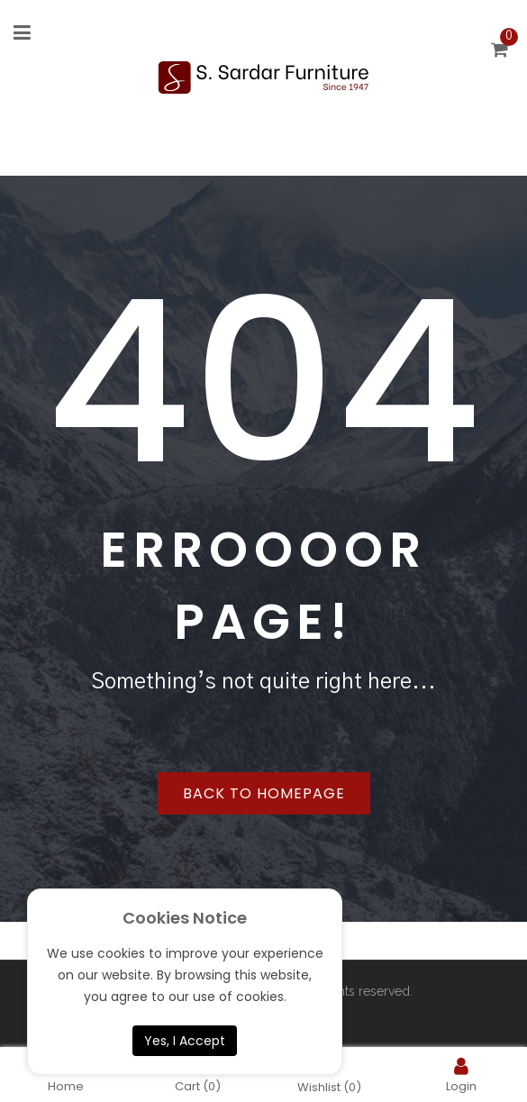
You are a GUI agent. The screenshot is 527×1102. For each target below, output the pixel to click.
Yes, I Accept (184, 1041)
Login (461, 1074)
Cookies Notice (185, 918)
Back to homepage (264, 793)
